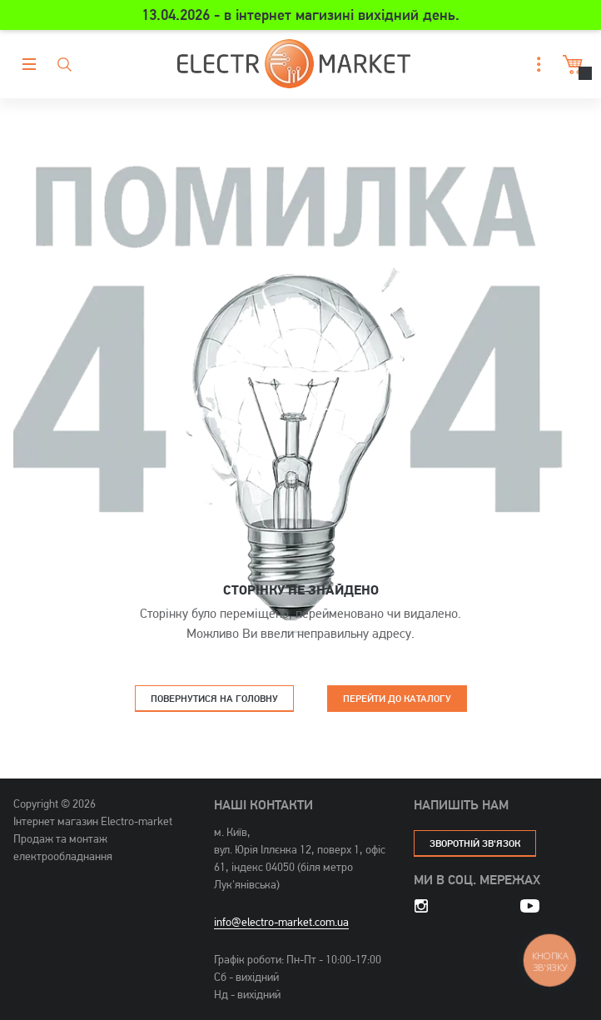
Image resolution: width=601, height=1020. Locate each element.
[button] (534, 64)
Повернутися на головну (214, 698)
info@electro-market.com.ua (281, 921)
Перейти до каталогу (397, 698)
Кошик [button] (570, 64)
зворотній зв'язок (475, 843)
